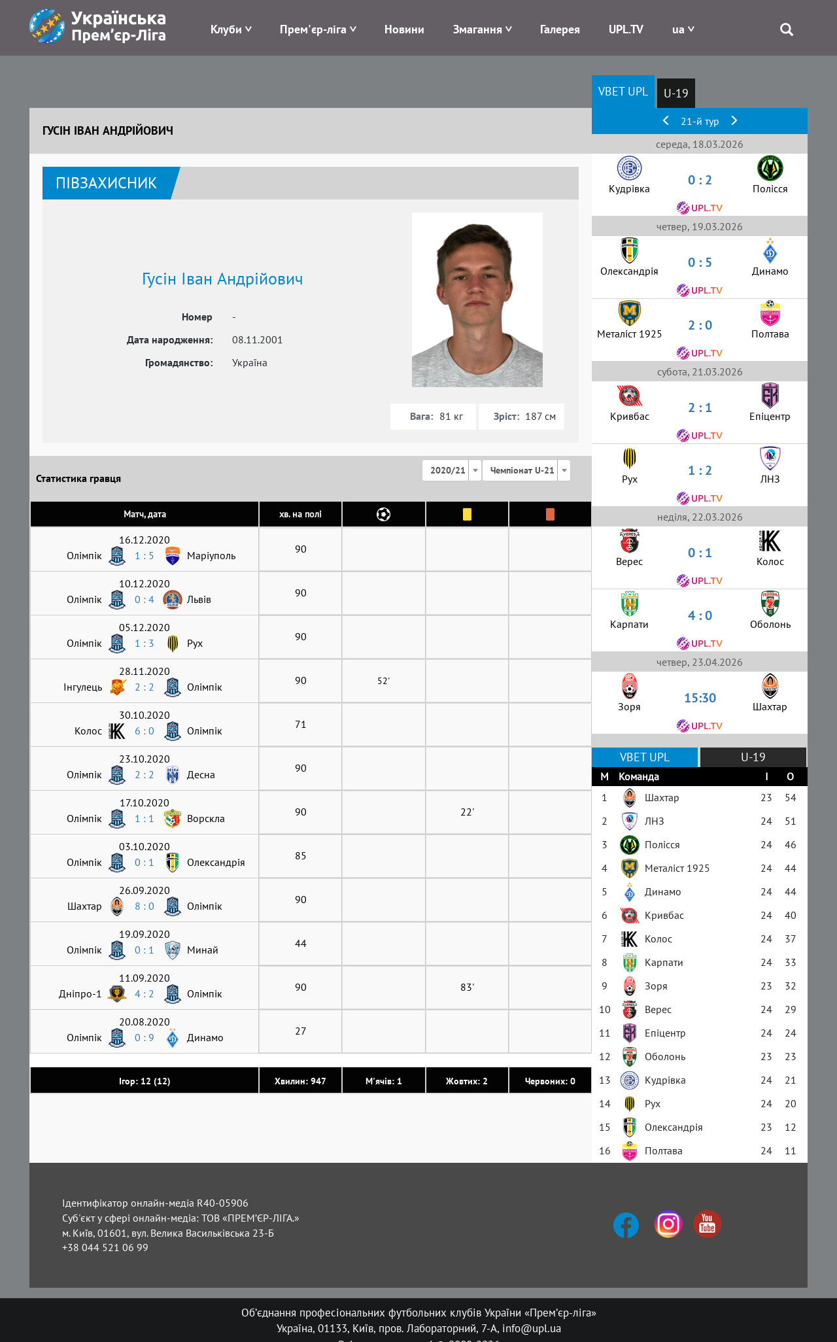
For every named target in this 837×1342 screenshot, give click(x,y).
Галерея (560, 29)
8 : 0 (144, 905)
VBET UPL (623, 91)
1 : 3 (144, 642)
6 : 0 (144, 730)
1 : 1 (144, 818)
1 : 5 (144, 555)
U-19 (676, 93)
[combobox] (452, 470)
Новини (404, 29)
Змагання (477, 29)
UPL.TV (626, 29)
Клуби (226, 29)
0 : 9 (144, 1037)
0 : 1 (144, 862)
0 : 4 (144, 599)
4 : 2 (144, 993)
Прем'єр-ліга (313, 29)
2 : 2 (144, 686)
